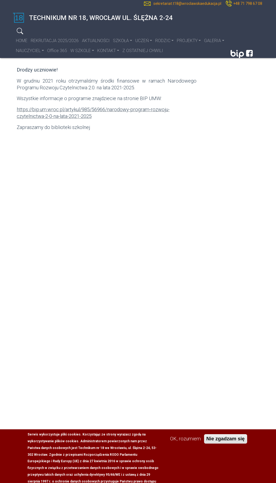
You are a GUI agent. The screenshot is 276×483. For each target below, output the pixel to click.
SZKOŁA (121, 40)
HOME (21, 40)
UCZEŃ (142, 40)
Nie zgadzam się (225, 444)
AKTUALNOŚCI (96, 40)
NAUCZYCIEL (28, 50)
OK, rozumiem (185, 444)
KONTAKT (106, 50)
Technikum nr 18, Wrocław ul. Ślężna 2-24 (93, 17)
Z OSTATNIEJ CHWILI (142, 50)
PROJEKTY (187, 40)
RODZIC (162, 40)
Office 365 (57, 50)
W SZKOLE (80, 50)
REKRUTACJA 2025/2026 (55, 40)
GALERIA (212, 40)
